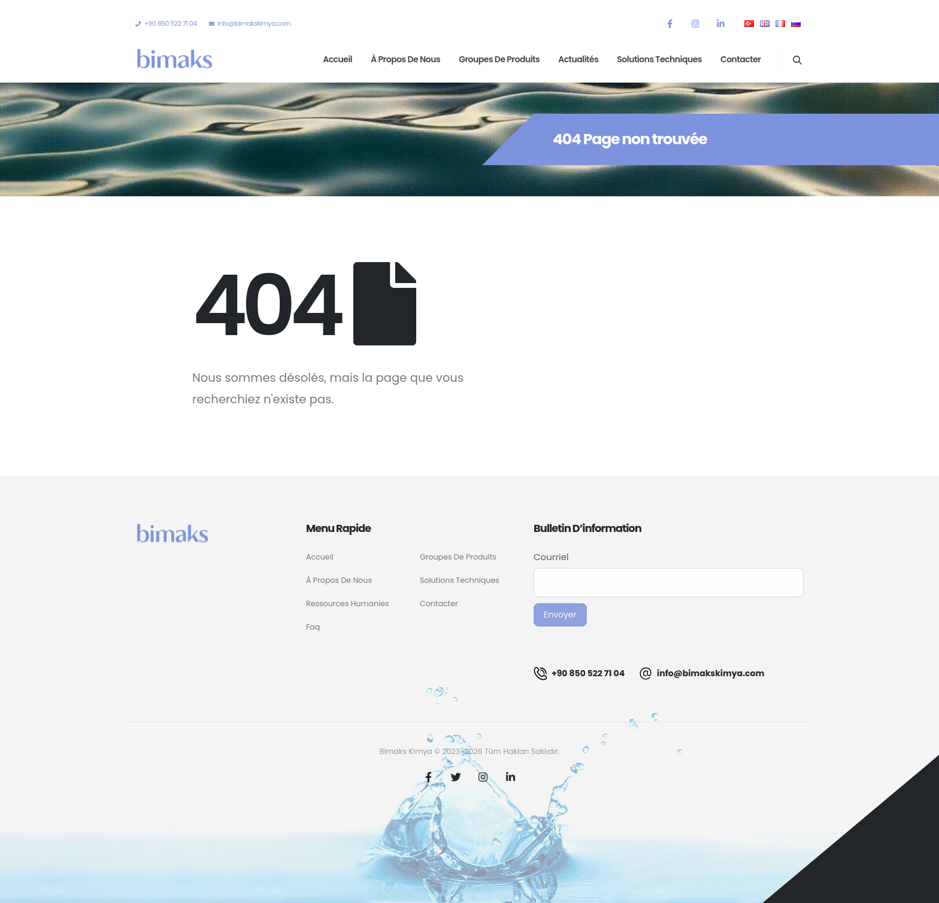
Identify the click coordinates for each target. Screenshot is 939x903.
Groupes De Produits (458, 557)
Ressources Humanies (347, 603)
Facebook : (428, 776)
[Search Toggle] (797, 60)
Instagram (483, 776)
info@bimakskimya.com (701, 673)
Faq (313, 627)
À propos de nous (405, 59)
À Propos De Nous (339, 580)
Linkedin (510, 776)
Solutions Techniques (459, 580)
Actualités (578, 59)
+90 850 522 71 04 (579, 673)
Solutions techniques (659, 59)
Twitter (455, 776)
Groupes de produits (499, 59)
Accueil (337, 59)
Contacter (740, 59)
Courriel (551, 557)
